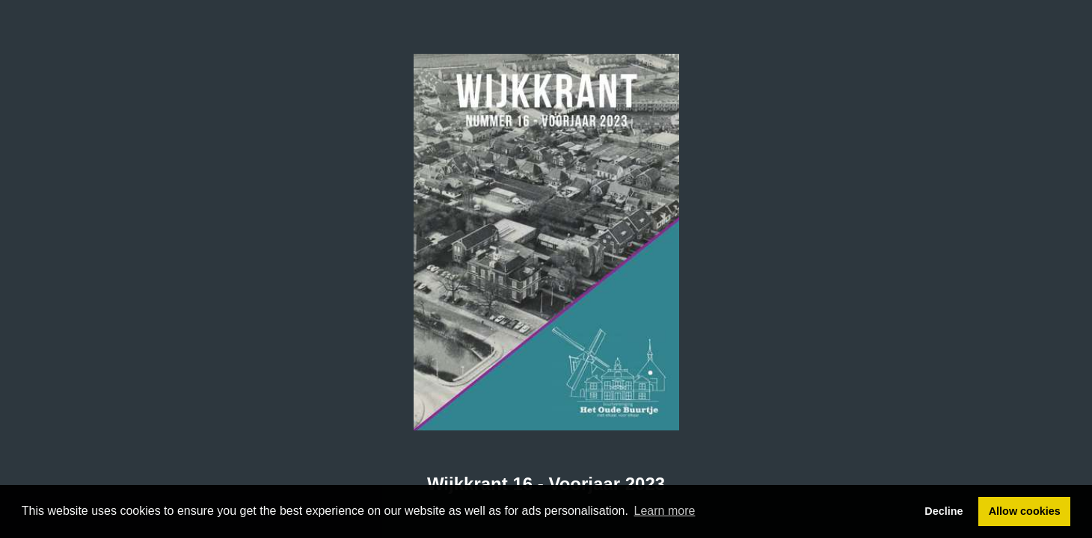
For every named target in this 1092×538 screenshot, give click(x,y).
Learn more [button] (665, 510)
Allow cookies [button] (1025, 511)
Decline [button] (943, 511)
